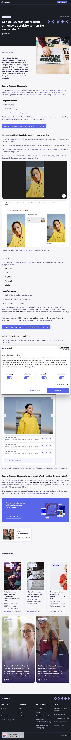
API (2, 712)
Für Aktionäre (59, 725)
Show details (61, 384)
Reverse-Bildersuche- (28, 262)
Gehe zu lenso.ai (13, 516)
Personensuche (48, 156)
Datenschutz (5, 716)
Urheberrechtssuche (61, 718)
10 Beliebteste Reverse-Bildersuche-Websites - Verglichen (24, 126)
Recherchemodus (60, 722)
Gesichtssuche (59, 714)
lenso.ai (21, 250)
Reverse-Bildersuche (59, 90)
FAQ (20, 708)
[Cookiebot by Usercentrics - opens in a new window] (61, 348)
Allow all (58, 390)
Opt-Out (39, 708)
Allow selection (35, 390)
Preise (3, 708)
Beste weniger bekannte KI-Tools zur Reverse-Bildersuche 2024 (26, 327)
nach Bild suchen (42, 92)
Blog (20, 712)
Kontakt (21, 716)
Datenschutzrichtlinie (43, 716)
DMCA (38, 712)
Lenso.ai (5, 307)
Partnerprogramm (7, 720)
